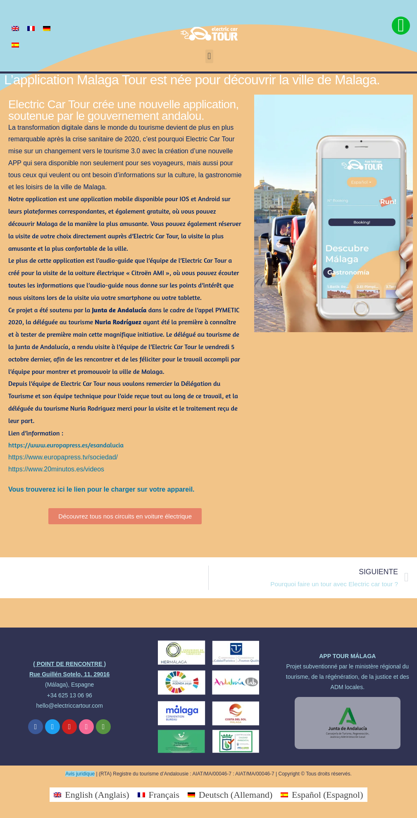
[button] (209, 56)
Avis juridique (80, 774)
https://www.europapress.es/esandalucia (66, 445)
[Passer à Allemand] (47, 28)
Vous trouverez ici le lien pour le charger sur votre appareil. (101, 489)
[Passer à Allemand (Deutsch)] (229, 794)
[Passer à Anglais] (15, 28)
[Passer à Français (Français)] (158, 794)
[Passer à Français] (31, 28)
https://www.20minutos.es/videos (56, 469)
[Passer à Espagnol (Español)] (321, 794)
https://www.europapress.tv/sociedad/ (63, 457)
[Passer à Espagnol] (15, 44)
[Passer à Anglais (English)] (91, 794)
